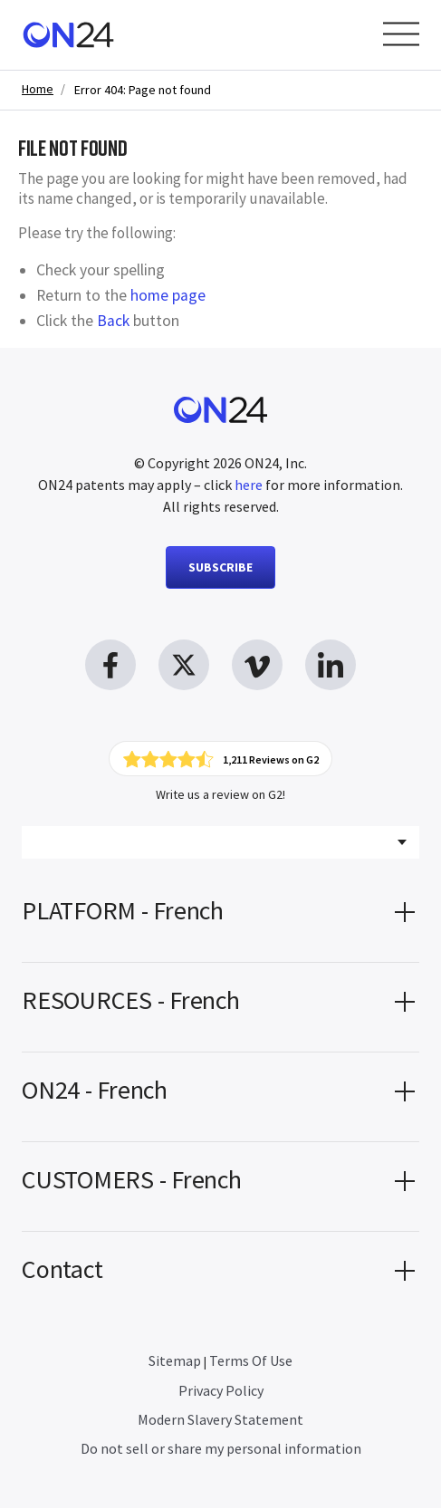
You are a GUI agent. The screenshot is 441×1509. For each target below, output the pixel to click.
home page (168, 295)
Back (113, 321)
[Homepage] (68, 35)
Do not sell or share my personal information (221, 1449)
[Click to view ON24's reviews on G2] (221, 759)
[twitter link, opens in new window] (183, 664)
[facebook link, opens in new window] (110, 664)
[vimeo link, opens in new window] (257, 664)
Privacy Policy (221, 1391)
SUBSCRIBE (220, 567)
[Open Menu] (401, 34)
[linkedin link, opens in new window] (330, 664)
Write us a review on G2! (220, 795)
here (249, 485)
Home (37, 89)
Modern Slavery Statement (220, 1420)
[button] (220, 918)
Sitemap (175, 1361)
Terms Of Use (250, 1361)
